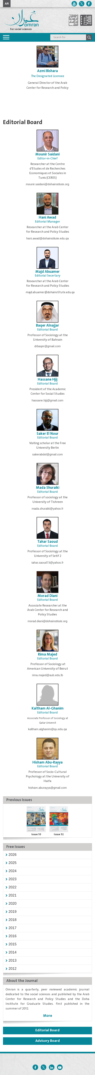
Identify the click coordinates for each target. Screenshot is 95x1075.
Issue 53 (36, 834)
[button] (12, 855)
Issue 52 (59, 834)
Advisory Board (47, 1041)
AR (7, 3)
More (47, 1016)
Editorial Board (47, 1030)
